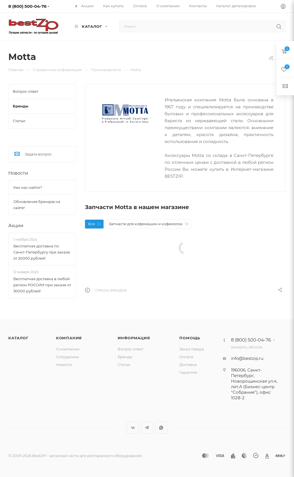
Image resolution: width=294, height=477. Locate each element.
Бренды (125, 357)
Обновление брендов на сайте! (36, 204)
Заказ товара (191, 349)
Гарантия (188, 372)
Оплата (186, 357)
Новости (18, 173)
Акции (15, 225)
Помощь (189, 338)
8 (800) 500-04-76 (27, 6)
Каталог (18, 338)
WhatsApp (161, 428)
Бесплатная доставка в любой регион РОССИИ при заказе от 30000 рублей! (42, 285)
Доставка (188, 364)
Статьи (124, 364)
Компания (69, 338)
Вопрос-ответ (130, 349)
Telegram (147, 428)
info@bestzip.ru (247, 358)
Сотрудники (67, 357)
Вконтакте (133, 428)
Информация (134, 338)
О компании (67, 349)
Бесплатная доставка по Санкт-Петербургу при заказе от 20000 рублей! (41, 252)
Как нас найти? (27, 187)
